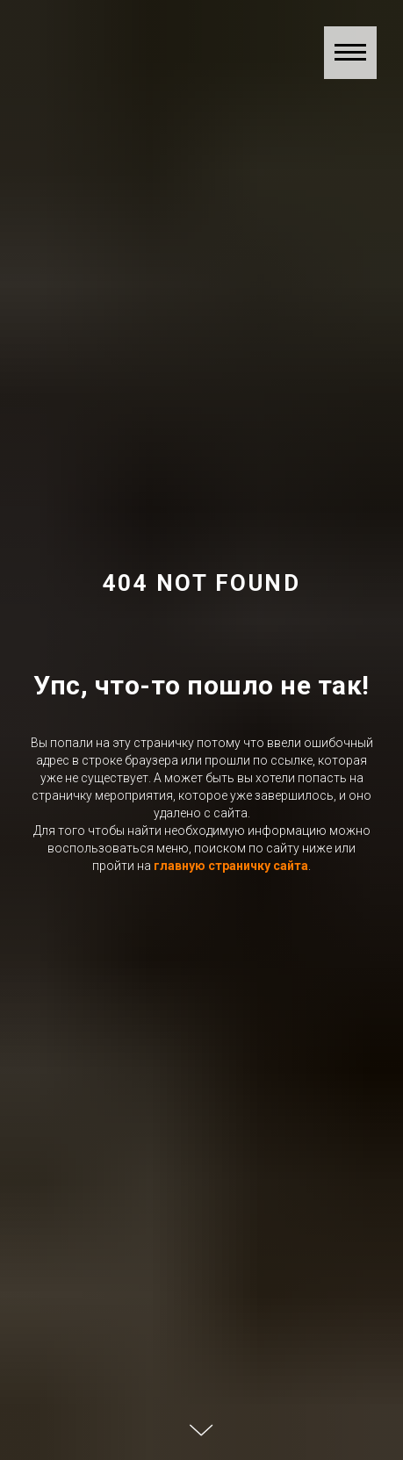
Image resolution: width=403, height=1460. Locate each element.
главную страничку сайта (231, 866)
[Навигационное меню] (350, 52)
